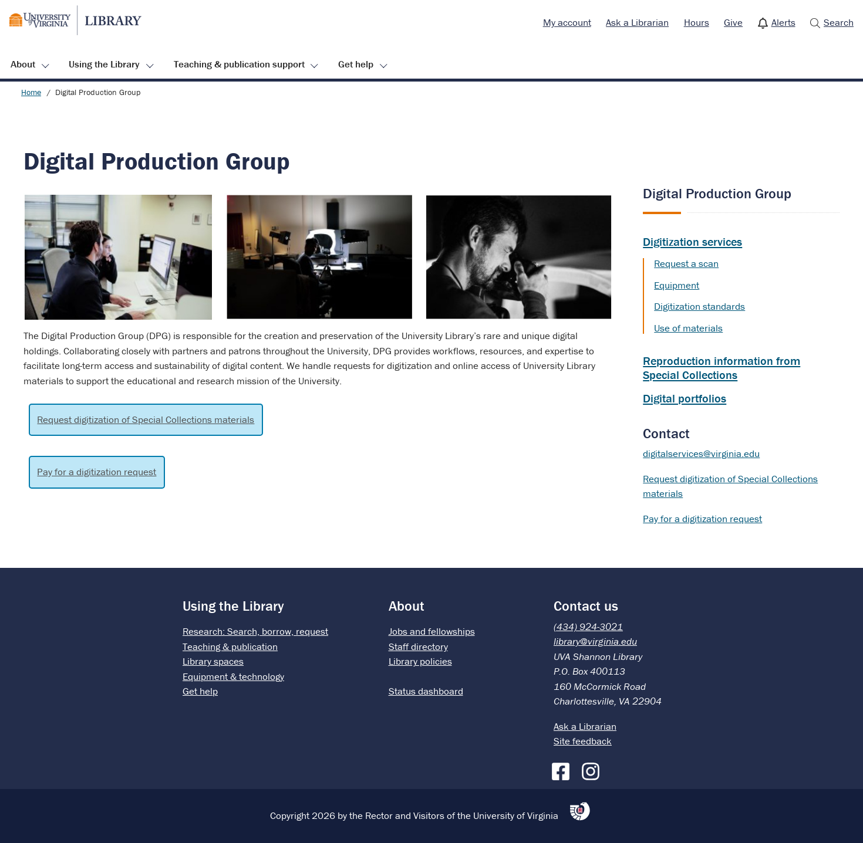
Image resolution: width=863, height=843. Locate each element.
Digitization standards (699, 306)
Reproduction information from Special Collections (721, 367)
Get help (355, 63)
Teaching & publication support (239, 63)
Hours (696, 22)
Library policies (420, 661)
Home (31, 92)
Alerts (783, 22)
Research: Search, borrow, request (255, 631)
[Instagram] (594, 769)
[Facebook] (564, 769)
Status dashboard (426, 691)
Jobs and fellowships (432, 631)
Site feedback (583, 740)
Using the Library (104, 63)
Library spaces (213, 661)
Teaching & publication (230, 646)
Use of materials (688, 327)
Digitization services (692, 241)
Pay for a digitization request (96, 471)
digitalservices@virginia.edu (701, 453)
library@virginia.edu (595, 641)
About (23, 63)
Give (733, 22)
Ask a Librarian (637, 22)
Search (839, 22)
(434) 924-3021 (588, 626)
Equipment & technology (233, 676)
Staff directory (418, 646)
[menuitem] (567, 23)
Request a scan (686, 263)
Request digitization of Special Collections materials (145, 419)
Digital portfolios (684, 398)
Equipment (676, 285)
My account (567, 22)
